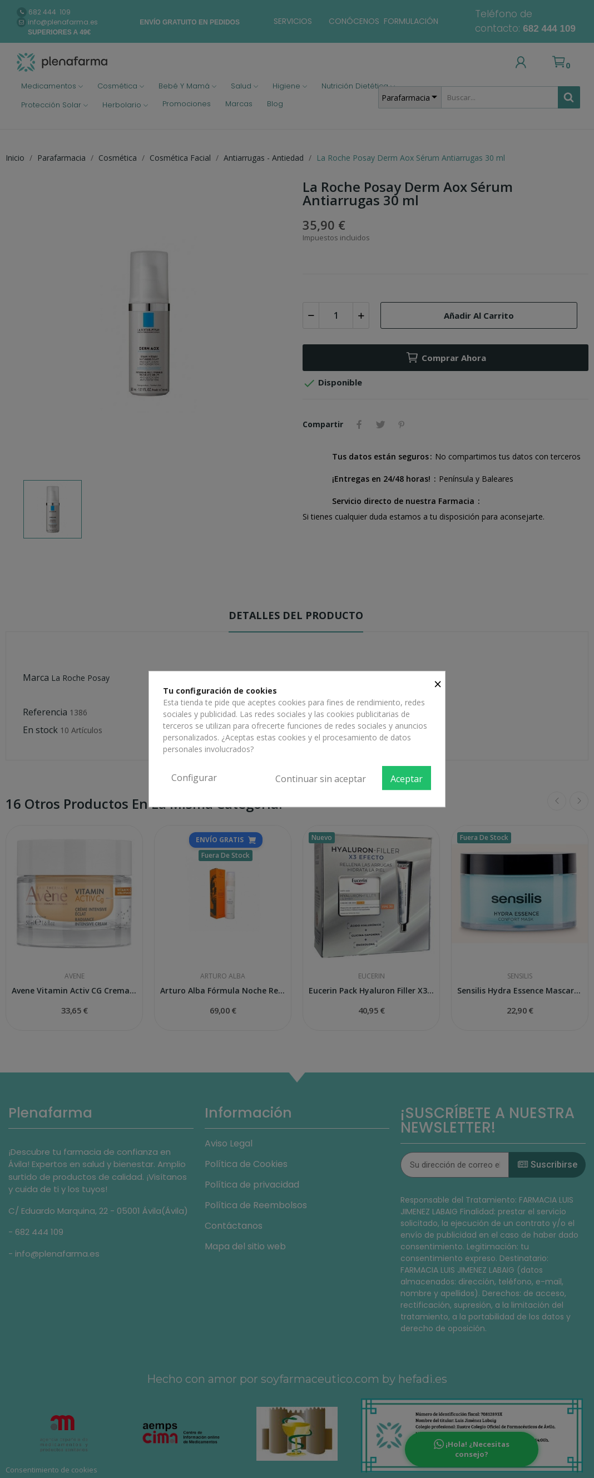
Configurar (194, 778)
